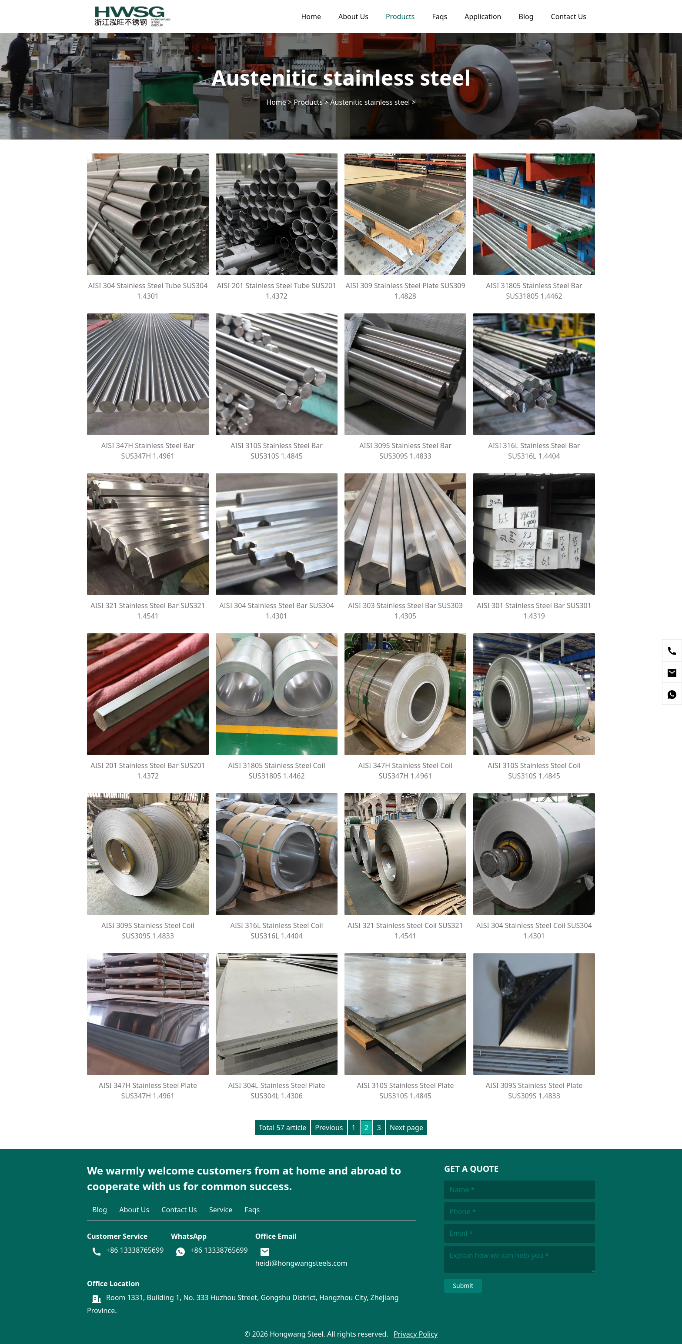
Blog (526, 16)
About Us (353, 16)
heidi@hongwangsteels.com (301, 1263)
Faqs (439, 16)
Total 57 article (282, 1127)
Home (311, 16)
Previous (329, 1127)
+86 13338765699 (135, 1250)
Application (483, 16)
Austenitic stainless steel (370, 102)
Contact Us (568, 16)
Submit (463, 1285)
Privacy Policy (416, 1334)
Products (400, 16)
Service (220, 1209)
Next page (406, 1127)
